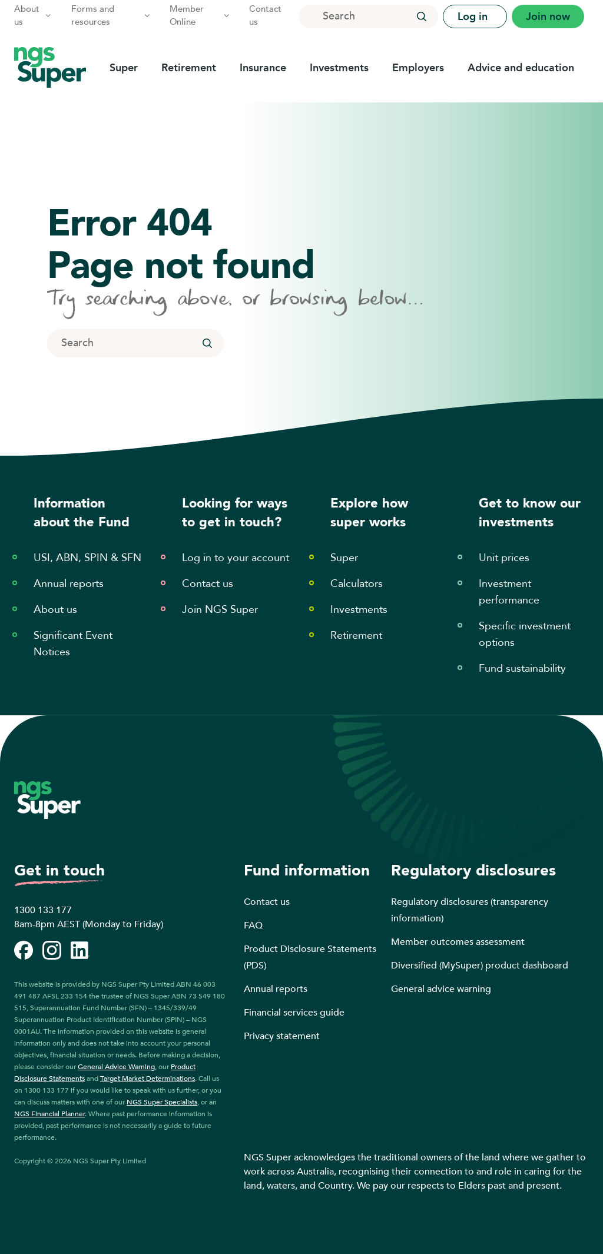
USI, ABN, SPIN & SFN (87, 557)
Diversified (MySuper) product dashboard (479, 965)
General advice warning (441, 989)
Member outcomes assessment (458, 941)
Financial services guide (294, 1012)
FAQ (253, 925)
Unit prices (504, 557)
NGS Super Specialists (162, 1102)
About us (33, 15)
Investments (339, 67)
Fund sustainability (522, 668)
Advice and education (521, 67)
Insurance (263, 67)
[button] (422, 16)
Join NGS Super (220, 609)
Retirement (188, 67)
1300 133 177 (43, 910)
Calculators (356, 583)
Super (124, 67)
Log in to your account (235, 557)
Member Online (200, 15)
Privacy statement (282, 1036)
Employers (418, 67)
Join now (548, 16)
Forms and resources (111, 15)
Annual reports (69, 583)
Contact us (265, 15)
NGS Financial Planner (49, 1114)
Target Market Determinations (147, 1078)
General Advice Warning (116, 1066)
